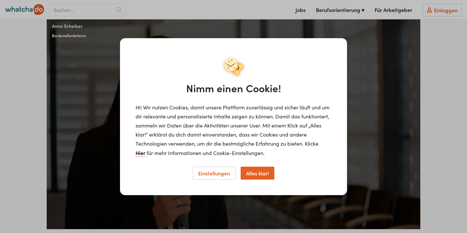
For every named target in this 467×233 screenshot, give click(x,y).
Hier (140, 152)
